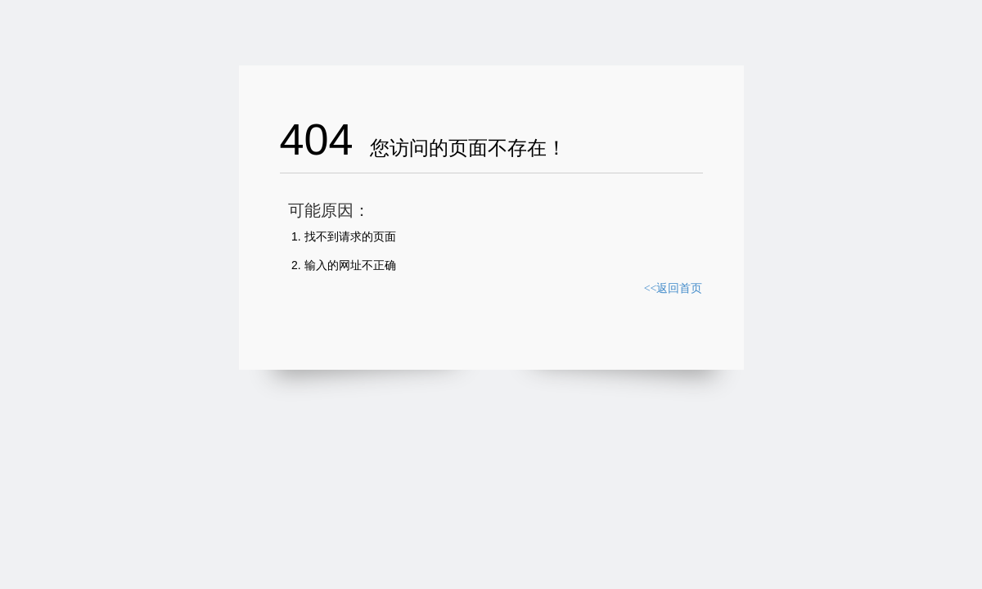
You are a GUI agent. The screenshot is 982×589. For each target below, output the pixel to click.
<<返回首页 (673, 288)
